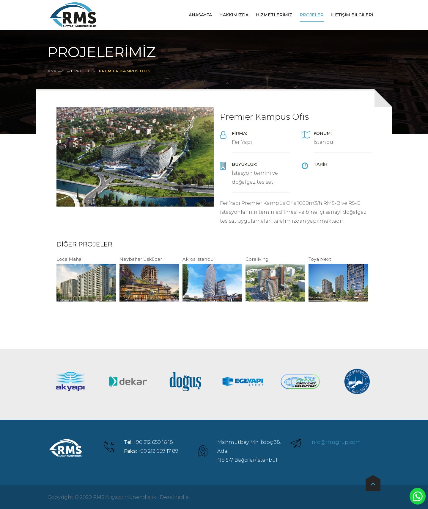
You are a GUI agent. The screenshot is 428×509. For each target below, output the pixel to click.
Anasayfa (200, 15)
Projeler (312, 15)
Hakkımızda (233, 15)
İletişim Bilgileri (352, 15)
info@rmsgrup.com (335, 442)
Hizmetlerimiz (274, 15)
